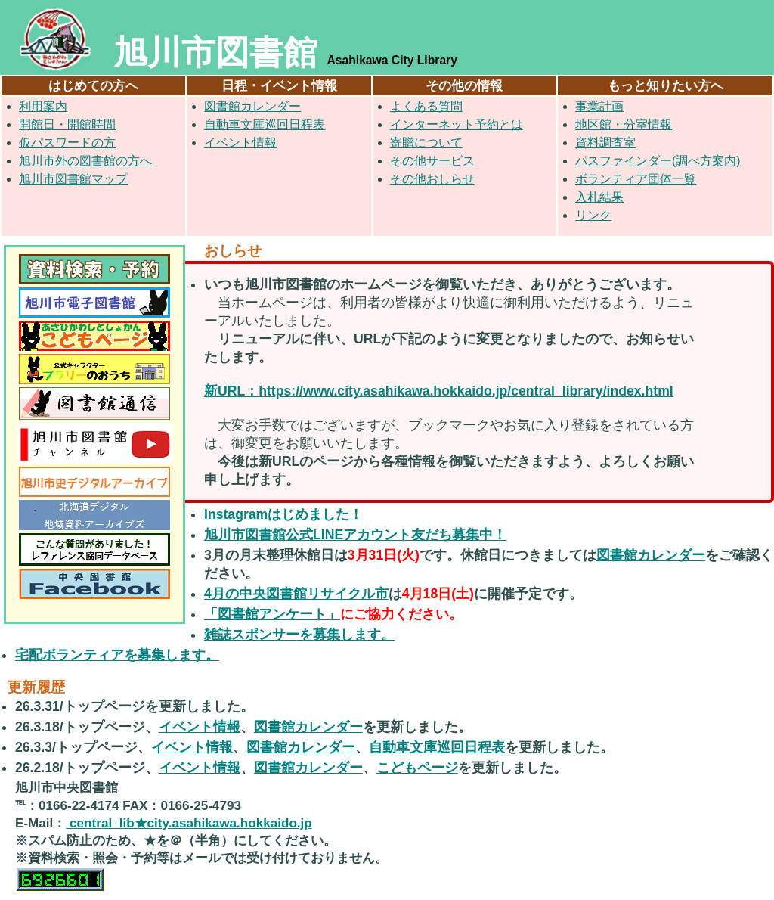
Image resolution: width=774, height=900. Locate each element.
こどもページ (417, 767)
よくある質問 (426, 106)
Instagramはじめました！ (283, 514)
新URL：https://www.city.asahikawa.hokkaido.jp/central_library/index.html (438, 391)
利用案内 (43, 106)
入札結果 (599, 197)
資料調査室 (605, 142)
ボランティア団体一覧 (635, 178)
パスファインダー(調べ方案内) (657, 160)
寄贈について (426, 142)
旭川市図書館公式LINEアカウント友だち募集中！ (355, 534)
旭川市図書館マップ (73, 178)
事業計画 (599, 106)
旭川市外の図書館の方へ (85, 160)
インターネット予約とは (456, 124)
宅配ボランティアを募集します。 (117, 655)
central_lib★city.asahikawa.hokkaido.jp (188, 823)
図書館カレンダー (252, 106)
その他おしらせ (432, 178)
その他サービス (432, 160)
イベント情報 (240, 142)
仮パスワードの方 (67, 142)
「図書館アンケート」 (272, 614)
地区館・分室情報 (623, 124)
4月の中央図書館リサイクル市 (296, 593)
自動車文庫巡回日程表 (264, 124)
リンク (593, 215)
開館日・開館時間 (67, 124)
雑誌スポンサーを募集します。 (299, 634)
